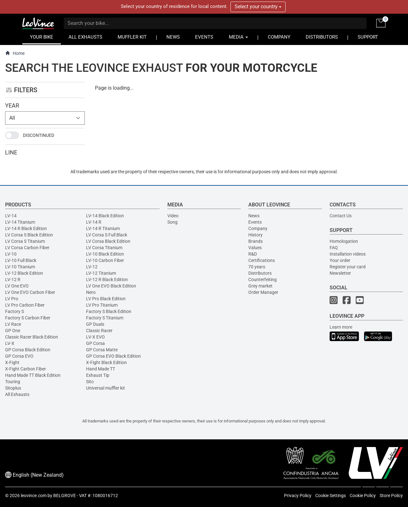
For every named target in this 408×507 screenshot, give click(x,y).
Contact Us (341, 215)
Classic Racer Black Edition (31, 336)
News (253, 215)
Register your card (348, 266)
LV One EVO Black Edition (111, 285)
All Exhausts (17, 394)
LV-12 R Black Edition (107, 279)
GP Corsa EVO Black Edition (113, 356)
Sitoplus (13, 388)
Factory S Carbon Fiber (27, 317)
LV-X (9, 343)
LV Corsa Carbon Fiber (27, 247)
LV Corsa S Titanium (25, 241)
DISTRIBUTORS (322, 37)
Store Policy (391, 495)
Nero (91, 292)
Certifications (261, 260)
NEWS (173, 37)
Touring (12, 381)
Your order (340, 260)
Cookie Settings (330, 495)
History (255, 234)
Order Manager (263, 292)
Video (172, 215)
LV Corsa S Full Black (106, 234)
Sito (90, 381)
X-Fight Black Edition (106, 362)
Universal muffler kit (105, 388)
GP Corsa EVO (19, 356)
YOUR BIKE (41, 37)
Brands (255, 241)
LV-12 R (12, 279)
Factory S (14, 311)
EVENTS (204, 37)
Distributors (260, 273)
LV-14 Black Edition (105, 215)
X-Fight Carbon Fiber (25, 368)
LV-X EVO (95, 336)
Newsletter (340, 273)
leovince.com (34, 495)
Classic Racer (99, 330)
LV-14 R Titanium (103, 228)
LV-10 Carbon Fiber (105, 260)
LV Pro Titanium (102, 305)
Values (255, 247)
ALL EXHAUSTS (85, 37)
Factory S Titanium (104, 317)
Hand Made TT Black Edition (33, 375)
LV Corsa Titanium (104, 247)
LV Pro (11, 298)
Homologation (344, 241)
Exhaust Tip (97, 375)
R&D (252, 254)
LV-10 (11, 254)
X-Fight (12, 362)
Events (255, 222)
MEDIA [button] (238, 37)
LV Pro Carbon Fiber (25, 305)
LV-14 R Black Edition (26, 228)
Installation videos (348, 254)
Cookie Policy (363, 495)
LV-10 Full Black (20, 260)
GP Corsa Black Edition (27, 349)
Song (172, 222)
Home (15, 53)
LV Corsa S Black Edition (29, 234)
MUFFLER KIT (132, 37)
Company (257, 228)
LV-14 (11, 215)
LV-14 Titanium (20, 222)
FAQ (334, 247)
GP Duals (95, 324)
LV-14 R (93, 222)
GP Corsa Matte (102, 349)
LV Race (13, 324)
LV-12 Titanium (101, 273)
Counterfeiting (262, 279)
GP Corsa (95, 343)
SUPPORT (368, 37)
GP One (12, 330)
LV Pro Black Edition (106, 298)
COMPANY (279, 37)
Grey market (260, 285)
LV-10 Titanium (20, 266)
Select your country (258, 7)
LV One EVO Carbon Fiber (30, 292)
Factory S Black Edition (108, 311)
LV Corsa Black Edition (108, 241)
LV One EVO (17, 285)
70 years (256, 266)
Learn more (341, 327)
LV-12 (92, 266)
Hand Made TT (100, 368)
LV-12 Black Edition (24, 273)
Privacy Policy (297, 495)
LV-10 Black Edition (105, 254)
